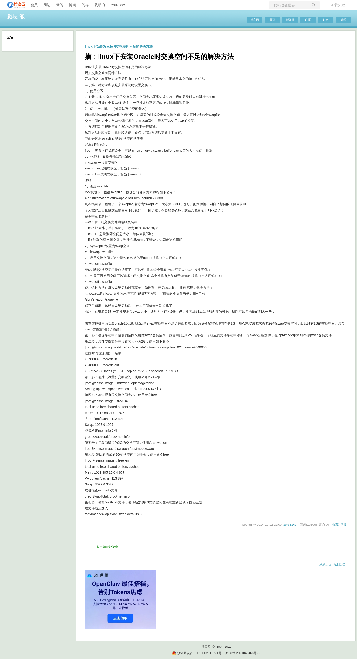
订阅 (326, 20)
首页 (272, 20)
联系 (308, 20)
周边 (46, 5)
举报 (343, 524)
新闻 (59, 5)
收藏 (335, 524)
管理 (343, 20)
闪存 (85, 5)
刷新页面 (325, 564)
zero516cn (290, 524)
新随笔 (290, 20)
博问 (72, 5)
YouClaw (118, 5)
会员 (34, 5)
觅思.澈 (16, 16)
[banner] (14, 5)
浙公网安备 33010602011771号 (196, 653)
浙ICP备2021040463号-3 (242, 653)
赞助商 (100, 5)
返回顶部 (340, 564)
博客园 (254, 20)
